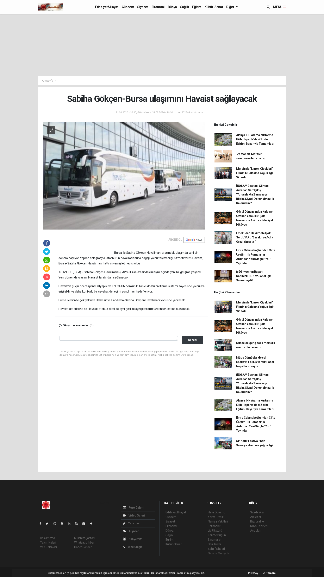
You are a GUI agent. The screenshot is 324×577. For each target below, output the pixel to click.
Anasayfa (48, 80)
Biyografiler (257, 521)
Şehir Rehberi (216, 548)
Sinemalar (214, 539)
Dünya (172, 7)
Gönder (192, 339)
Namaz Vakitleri (218, 521)
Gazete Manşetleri (219, 553)
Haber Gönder (83, 547)
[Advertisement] (162, 45)
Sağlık (184, 7)
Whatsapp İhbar (84, 542)
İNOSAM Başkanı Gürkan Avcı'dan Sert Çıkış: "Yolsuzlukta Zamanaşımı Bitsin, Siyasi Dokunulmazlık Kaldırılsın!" (255, 194)
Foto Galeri (133, 507)
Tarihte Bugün (217, 535)
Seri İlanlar (214, 544)
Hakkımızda (47, 538)
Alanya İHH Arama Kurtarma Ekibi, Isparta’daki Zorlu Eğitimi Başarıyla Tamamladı (255, 139)
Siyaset (142, 7)
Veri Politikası (48, 547)
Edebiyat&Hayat (106, 7)
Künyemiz (132, 539)
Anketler (255, 517)
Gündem (128, 7)
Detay (253, 573)
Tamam (269, 573)
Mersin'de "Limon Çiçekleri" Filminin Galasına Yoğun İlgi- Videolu (255, 173)
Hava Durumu (216, 512)
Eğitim (196, 7)
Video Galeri (134, 515)
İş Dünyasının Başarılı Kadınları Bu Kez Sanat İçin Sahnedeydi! (254, 276)
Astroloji (255, 530)
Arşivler (131, 531)
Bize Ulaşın (133, 547)
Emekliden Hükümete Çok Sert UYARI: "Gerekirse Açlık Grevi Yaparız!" (254, 237)
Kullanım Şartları (84, 538)
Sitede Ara (257, 512)
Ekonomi (158, 7)
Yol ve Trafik (216, 517)
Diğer (230, 7)
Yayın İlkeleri (48, 542)
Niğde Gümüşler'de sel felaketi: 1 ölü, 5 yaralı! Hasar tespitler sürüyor (255, 362)
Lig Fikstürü (215, 530)
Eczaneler (214, 526)
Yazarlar (131, 523)
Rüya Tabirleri (258, 526)
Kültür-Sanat (214, 7)
